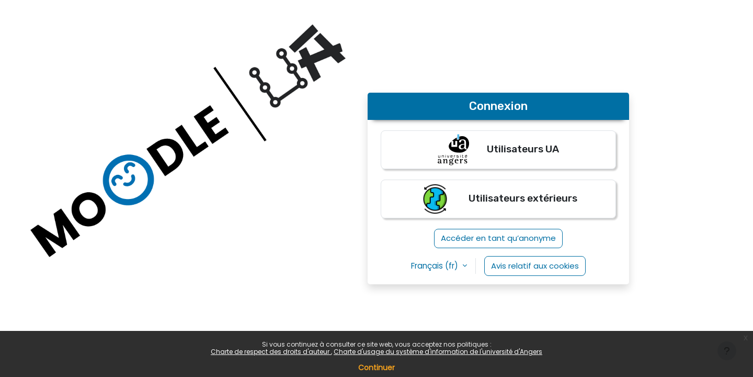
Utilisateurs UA (498, 149)
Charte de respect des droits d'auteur (271, 351)
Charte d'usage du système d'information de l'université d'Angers (438, 351)
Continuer (376, 367)
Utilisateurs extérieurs (498, 199)
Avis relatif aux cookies (535, 265)
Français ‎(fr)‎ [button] (435, 265)
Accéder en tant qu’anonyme (498, 237)
